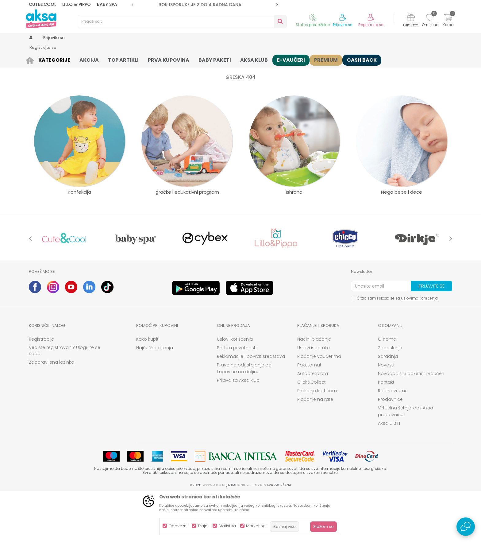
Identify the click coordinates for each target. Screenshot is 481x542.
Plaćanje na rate (315, 447)
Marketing (256, 526)
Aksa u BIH (389, 471)
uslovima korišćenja (419, 345)
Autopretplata (312, 421)
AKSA (33, 59)
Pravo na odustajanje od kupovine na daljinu (244, 415)
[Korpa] (448, 21)
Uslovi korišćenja (235, 387)
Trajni (203, 526)
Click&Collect (311, 430)
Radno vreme (393, 438)
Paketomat (309, 412)
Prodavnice (390, 447)
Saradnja (388, 404)
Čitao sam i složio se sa (397, 345)
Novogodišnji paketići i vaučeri (411, 421)
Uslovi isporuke (313, 395)
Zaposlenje (390, 395)
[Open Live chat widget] (465, 526)
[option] (204, 4)
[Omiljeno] (430, 18)
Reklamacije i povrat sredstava (251, 404)
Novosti (386, 412)
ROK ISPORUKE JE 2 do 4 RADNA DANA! (204, 5)
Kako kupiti (148, 387)
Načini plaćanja (314, 387)
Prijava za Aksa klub (238, 428)
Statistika (227, 526)
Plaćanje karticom (317, 438)
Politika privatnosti (236, 395)
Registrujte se (370, 25)
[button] (182, 21)
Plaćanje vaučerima (319, 404)
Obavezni (177, 526)
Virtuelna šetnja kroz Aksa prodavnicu (405, 458)
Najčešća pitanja (154, 395)
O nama (387, 387)
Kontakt (386, 430)
